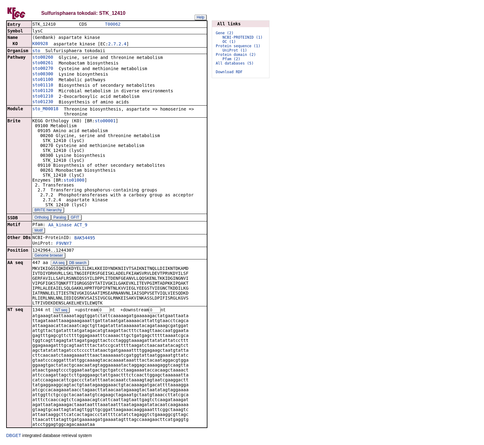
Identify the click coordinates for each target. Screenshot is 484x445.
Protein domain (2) (236, 54)
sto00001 (105, 121)
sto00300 (42, 74)
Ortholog (42, 218)
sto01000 (74, 180)
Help (200, 17)
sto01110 (42, 85)
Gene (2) (225, 33)
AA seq (59, 263)
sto (36, 51)
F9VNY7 (64, 243)
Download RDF (229, 72)
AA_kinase (60, 225)
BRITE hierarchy (48, 210)
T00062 (112, 24)
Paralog (59, 218)
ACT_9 (80, 225)
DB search (77, 263)
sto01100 (42, 80)
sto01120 (42, 91)
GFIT (75, 218)
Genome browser (49, 256)
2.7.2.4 (117, 44)
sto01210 (42, 96)
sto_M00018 (45, 109)
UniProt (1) (235, 50)
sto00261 (42, 63)
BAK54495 (84, 238)
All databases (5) (235, 63)
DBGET (13, 436)
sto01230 (42, 102)
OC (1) (229, 42)
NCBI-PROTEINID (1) (243, 37)
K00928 (40, 44)
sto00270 (42, 68)
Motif (39, 231)
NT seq (61, 311)
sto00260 (42, 57)
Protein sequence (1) (238, 46)
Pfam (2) (231, 59)
